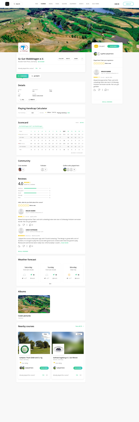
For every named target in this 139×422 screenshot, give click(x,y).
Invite (68, 58)
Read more (64, 243)
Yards (77, 122)
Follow (61, 58)
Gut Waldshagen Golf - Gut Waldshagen (30, 126)
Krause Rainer (30, 211)
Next (122, 84)
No (40, 68)
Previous (92, 84)
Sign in (117, 4)
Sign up (128, 4)
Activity (37, 76)
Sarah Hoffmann (31, 230)
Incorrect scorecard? (77, 153)
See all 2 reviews (23, 251)
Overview (23, 76)
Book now (44, 368)
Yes (36, 68)
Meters (82, 122)
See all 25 (80, 326)
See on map (41, 61)
